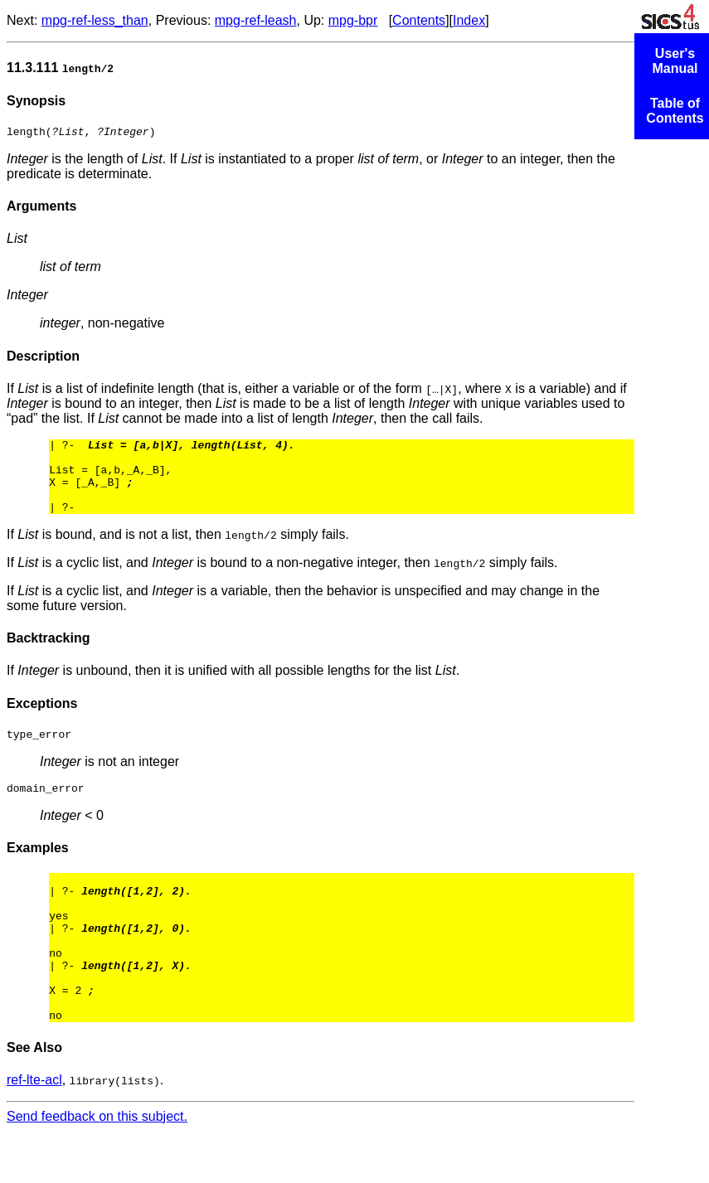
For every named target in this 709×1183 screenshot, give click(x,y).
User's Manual (674, 60)
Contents (418, 20)
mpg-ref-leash (256, 20)
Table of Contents (674, 110)
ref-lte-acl (34, 1132)
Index (469, 20)
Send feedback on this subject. (97, 1168)
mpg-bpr (353, 20)
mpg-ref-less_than (94, 20)
